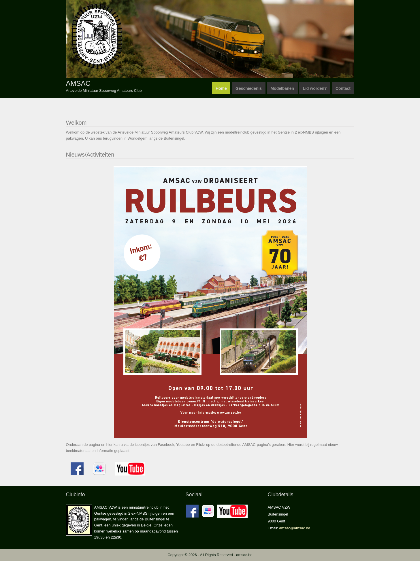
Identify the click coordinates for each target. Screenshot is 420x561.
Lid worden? (315, 88)
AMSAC (78, 83)
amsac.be (244, 555)
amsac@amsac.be (294, 528)
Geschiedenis (249, 88)
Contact (343, 88)
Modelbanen (282, 88)
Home (221, 88)
